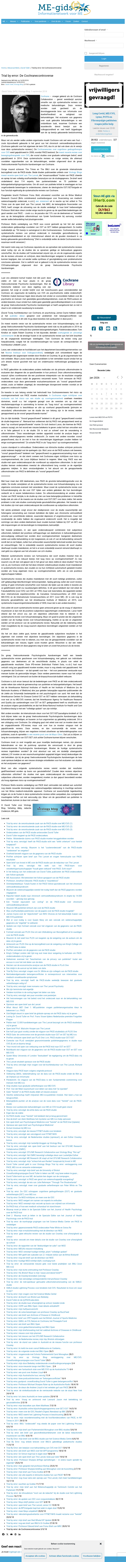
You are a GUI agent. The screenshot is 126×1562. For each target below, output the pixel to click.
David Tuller (25, 68)
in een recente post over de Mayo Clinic (44, 734)
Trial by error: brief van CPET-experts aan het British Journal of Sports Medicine (41, 1318)
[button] (100, 1544)
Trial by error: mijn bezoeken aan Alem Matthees (28, 1405)
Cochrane (45, 96)
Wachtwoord (90, 40)
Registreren (104, 66)
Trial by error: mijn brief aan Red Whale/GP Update (29, 1520)
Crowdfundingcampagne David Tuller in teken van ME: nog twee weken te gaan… (42, 1173)
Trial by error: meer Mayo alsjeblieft (22, 1511)
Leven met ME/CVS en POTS (101, 417)
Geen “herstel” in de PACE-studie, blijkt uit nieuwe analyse (31, 1092)
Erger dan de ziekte (14, 1113)
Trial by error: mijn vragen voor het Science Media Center (31, 1294)
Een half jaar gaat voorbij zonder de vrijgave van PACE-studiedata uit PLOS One (41, 1031)
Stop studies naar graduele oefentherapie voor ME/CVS (31, 1086)
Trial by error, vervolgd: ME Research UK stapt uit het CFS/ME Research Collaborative (44, 1158)
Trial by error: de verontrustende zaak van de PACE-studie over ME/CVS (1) (39, 823)
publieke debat (18, 316)
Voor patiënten (42, 21)
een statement (43, 201)
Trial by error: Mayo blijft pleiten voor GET (25, 1502)
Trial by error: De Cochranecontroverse (27, 75)
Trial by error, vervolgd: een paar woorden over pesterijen (31, 995)
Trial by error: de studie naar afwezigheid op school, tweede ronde (35, 1303)
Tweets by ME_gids (106, 346)
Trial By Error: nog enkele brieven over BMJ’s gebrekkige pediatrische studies (44, 1442)
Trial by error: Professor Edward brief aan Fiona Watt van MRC (34, 1526)
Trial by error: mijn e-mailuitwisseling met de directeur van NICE (34, 1230)
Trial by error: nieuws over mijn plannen (23, 1333)
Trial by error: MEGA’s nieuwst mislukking (24, 1249)
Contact (85, 21)
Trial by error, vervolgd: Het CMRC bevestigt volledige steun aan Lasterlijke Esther (42, 1155)
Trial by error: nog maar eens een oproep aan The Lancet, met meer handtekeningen (44, 1478)
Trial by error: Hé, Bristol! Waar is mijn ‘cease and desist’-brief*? (34, 1273)
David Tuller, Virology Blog (14, 84)
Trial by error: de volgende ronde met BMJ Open (27, 1351)
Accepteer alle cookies (35, 1556)
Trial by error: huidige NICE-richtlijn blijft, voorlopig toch (30, 1261)
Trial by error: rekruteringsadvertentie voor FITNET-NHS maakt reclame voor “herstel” (44, 1514)
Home (3, 68)
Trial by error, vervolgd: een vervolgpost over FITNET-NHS (31, 1134)
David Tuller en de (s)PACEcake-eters (22, 1300)
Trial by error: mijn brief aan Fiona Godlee (25, 1472)
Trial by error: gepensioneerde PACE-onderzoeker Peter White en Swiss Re (38, 1227)
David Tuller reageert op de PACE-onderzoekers (27, 835)
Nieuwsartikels (13, 68)
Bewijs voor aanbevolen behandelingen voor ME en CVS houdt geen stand (39, 1107)
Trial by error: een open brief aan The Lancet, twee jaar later (33, 1457)
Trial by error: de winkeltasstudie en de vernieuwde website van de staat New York (44, 1390)
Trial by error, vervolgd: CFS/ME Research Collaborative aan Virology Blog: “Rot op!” (43, 1152)
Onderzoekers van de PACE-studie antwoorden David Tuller (32, 832)
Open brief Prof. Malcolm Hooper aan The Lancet (28, 1028)
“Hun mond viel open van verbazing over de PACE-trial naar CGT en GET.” (38, 1046)
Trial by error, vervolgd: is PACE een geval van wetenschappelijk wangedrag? (40, 1179)
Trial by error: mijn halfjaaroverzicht (22, 1309)
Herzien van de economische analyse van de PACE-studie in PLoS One (37, 965)
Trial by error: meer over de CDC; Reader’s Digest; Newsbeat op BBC (36, 1411)
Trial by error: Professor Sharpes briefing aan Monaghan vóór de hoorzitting (40, 1469)
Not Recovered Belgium (99, 429)
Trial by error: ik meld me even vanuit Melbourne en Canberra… (34, 1348)
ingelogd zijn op (16, 1552)
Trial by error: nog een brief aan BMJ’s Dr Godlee (28, 1523)
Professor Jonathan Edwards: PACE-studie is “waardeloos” (32, 881)
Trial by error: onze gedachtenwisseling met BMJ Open (30, 1327)
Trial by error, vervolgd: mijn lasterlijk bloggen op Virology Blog (34, 1143)
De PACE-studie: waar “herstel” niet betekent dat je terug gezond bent (36, 1116)
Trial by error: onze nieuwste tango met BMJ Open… (29, 1366)
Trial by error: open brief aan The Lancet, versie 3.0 (29, 1505)
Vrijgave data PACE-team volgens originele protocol (29, 1071)
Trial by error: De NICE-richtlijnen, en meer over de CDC (30, 1197)
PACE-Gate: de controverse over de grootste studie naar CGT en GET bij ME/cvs (41, 1034)
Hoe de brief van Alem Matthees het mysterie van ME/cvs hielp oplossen (38, 1119)
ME (5, 21)
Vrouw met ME (95, 433)
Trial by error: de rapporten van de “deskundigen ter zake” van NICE (36, 1246)
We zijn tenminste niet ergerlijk (19, 989)
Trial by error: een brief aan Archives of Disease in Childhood (33, 1315)
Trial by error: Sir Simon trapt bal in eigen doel (26, 1454)
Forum (68, 21)
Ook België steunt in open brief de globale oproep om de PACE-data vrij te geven (41, 1013)
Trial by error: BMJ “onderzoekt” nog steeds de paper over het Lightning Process (44, 1424)
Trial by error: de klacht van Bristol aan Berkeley (27, 1297)
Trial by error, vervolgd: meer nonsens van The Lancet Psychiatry (35, 986)
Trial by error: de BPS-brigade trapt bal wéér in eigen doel (31, 1508)
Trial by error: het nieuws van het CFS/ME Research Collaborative (35, 1336)
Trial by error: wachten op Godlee (21, 1484)
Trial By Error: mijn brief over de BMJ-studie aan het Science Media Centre (39, 1439)
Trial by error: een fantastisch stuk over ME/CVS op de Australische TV (38, 1369)
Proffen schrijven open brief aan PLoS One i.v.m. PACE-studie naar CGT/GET (40, 1037)
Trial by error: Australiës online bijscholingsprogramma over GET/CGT (37, 1408)
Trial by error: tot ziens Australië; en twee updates (28, 1396)
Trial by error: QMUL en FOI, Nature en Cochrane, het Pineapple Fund (36, 1321)
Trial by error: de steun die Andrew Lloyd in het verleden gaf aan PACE (37, 1387)
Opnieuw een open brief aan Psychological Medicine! (29, 1125)
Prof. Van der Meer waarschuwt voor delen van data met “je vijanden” (37, 1089)
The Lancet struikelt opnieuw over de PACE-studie (28, 1062)
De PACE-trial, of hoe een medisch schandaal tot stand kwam (33, 1206)
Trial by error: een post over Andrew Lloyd (25, 1372)
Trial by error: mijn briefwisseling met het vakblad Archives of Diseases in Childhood (43, 1330)
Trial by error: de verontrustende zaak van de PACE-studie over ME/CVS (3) (39, 829)
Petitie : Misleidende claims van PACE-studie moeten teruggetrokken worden (40, 838)
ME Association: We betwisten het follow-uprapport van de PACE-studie (38, 878)
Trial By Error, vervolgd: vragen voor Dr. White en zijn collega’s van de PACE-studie (42, 971)
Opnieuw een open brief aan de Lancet (23, 1004)
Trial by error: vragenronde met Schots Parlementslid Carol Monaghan (37, 1354)
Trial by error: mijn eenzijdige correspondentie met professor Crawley (36, 1279)
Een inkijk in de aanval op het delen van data (26, 968)
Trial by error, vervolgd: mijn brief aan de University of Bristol (33, 1170)
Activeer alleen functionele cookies (64, 1556)
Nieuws (14, 21)
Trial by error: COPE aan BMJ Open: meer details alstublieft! (32, 1306)
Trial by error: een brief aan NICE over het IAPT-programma (32, 1451)
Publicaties (26, 21)
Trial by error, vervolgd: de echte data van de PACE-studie (31, 1110)
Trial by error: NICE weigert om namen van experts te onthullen (34, 1200)
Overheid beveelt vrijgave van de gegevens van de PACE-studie (34, 853)
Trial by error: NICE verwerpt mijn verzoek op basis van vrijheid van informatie (40, 1203)
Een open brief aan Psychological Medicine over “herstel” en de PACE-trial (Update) (43, 1122)
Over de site (57, 21)
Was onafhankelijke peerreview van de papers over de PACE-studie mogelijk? (40, 911)
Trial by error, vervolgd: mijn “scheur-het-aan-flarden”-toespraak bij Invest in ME (41, 1161)
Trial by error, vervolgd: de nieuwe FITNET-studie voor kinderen (33, 1131)
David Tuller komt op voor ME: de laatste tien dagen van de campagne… (38, 1176)
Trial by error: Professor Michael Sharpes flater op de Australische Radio (38, 1384)
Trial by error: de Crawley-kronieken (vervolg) (26, 1276)
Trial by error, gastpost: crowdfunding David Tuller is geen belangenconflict (39, 1381)
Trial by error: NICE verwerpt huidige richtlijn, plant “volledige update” (36, 1252)
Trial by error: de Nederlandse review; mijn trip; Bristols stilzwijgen (35, 1339)
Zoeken (76, 21)
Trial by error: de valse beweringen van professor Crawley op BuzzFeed (37, 1312)
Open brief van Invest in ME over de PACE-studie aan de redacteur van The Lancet (42, 862)
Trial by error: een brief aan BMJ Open (23, 1324)
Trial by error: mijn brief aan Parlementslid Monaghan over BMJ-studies (38, 1430)
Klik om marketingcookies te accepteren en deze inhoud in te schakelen (106, 345)
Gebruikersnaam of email (95, 29)
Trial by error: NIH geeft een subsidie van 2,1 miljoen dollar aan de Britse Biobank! (42, 1255)
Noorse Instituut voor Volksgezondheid (24, 353)
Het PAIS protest (96, 425)
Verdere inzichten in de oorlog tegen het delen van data (30, 992)
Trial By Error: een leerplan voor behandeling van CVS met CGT (34, 1448)
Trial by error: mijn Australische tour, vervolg (26, 1375)
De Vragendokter (96, 421)
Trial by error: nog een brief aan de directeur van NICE (30, 1258)
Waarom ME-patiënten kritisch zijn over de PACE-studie (30, 908)
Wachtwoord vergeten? (104, 75)
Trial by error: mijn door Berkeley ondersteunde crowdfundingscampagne (39, 1363)
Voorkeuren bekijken (92, 1556)
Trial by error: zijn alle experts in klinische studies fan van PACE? (35, 1475)
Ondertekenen (101, 149)
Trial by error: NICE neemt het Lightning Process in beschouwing (35, 1414)
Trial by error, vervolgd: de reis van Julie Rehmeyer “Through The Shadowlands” (41, 1182)
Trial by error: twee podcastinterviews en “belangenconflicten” (33, 1378)
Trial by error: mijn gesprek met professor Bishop (28, 1466)
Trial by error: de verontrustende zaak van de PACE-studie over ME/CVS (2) (39, 826)
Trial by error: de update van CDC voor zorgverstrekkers (31, 1499)
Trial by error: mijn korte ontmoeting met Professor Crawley (32, 1270)
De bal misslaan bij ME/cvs (18, 1128)
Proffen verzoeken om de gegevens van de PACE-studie (30, 950)
